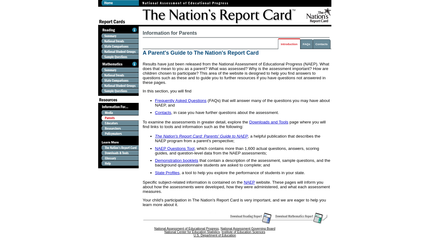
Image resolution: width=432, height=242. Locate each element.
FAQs (306, 44)
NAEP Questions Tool (175, 148)
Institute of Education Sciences (243, 232)
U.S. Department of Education (215, 235)
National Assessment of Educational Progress (186, 228)
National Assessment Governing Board (248, 228)
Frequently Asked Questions (180, 100)
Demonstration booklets (176, 160)
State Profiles (167, 172)
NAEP (249, 182)
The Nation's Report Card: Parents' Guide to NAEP (201, 136)
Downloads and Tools (268, 122)
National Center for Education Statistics (192, 232)
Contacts (321, 44)
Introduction (289, 44)
